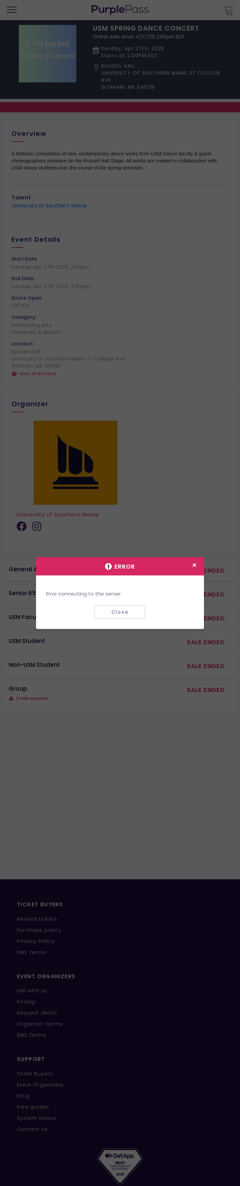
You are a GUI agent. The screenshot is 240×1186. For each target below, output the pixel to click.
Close (120, 612)
